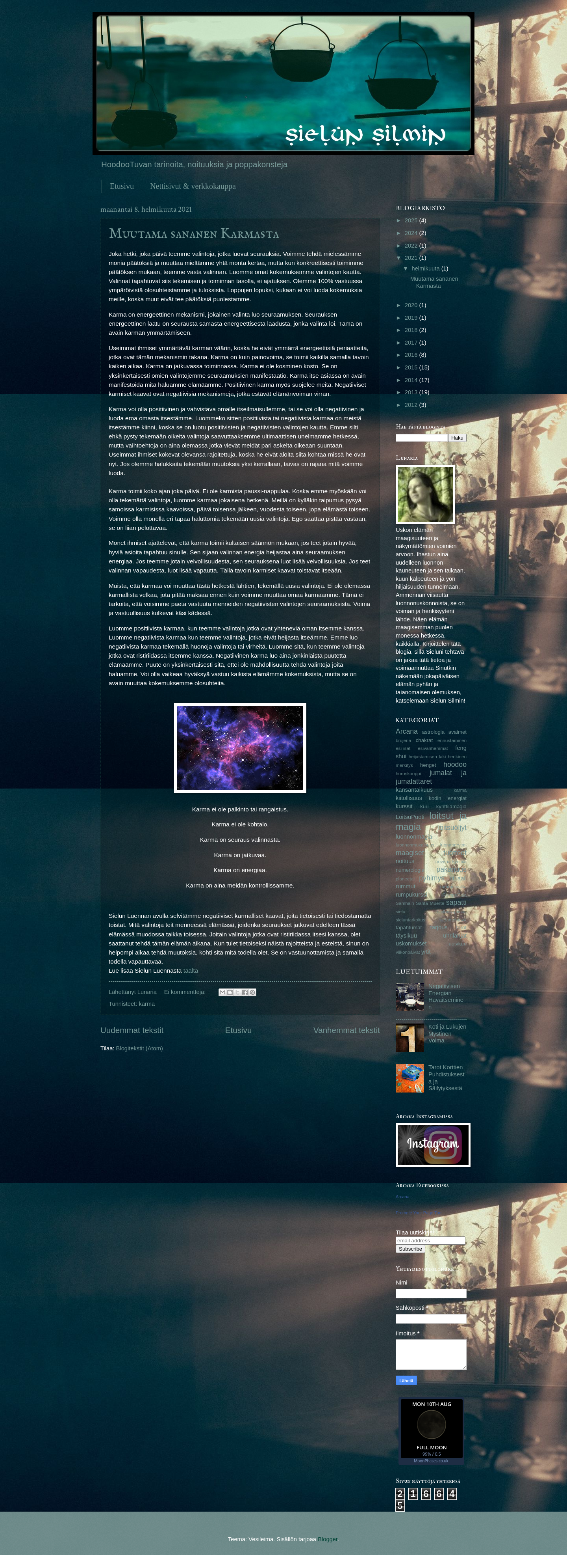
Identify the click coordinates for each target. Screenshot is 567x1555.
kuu (424, 806)
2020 (412, 305)
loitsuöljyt (452, 828)
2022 (412, 245)
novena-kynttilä (451, 861)
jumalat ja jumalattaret (431, 777)
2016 (412, 355)
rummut (405, 886)
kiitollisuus (409, 798)
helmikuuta (426, 268)
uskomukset (411, 943)
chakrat (424, 740)
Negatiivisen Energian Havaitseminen (445, 996)
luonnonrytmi (453, 844)
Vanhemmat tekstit (346, 1030)
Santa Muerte (430, 903)
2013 (412, 392)
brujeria (403, 740)
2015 (412, 367)
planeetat (405, 878)
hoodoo (455, 764)
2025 (412, 220)
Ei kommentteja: (186, 992)
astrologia (433, 732)
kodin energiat (448, 798)
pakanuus (451, 869)
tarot (461, 927)
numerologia (410, 870)
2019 (412, 318)
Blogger (327, 1539)
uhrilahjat (455, 935)
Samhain (405, 903)
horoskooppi (408, 773)
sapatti (456, 902)
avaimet (457, 732)
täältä (190, 970)
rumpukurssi (411, 894)
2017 (412, 342)
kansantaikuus (414, 790)
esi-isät (403, 748)
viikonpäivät (408, 952)
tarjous (439, 927)
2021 (412, 258)
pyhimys (432, 878)
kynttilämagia (451, 806)
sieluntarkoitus (410, 919)
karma (147, 1004)
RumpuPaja (455, 894)
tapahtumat (409, 927)
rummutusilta (453, 886)
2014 (412, 380)
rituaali (458, 878)
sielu (400, 911)
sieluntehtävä (453, 919)
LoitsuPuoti (410, 817)
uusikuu (457, 944)
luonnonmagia (414, 836)
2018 (412, 330)
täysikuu (406, 935)
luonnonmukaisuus (415, 844)
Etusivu (122, 186)
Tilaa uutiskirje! (415, 1232)
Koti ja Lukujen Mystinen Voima (447, 1034)
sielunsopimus (452, 911)
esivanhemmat (433, 748)
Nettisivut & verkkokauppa (193, 186)
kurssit (404, 806)
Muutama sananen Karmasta (194, 234)
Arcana (407, 731)
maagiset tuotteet (431, 853)
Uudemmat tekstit (131, 1030)
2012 (412, 405)
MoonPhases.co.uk (431, 1461)
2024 (412, 233)
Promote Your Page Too (418, 1212)
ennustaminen (452, 740)
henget (428, 765)
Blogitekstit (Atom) (139, 1048)
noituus (405, 861)
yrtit (426, 952)
